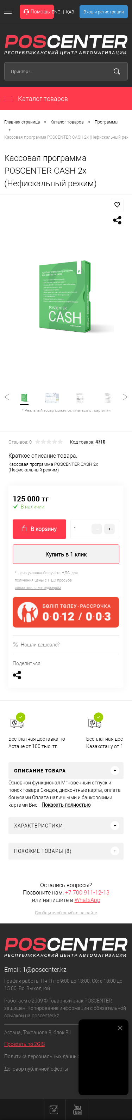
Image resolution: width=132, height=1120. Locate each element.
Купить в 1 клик (66, 554)
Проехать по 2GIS (24, 1044)
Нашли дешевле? (36, 645)
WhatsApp (87, 900)
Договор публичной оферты (36, 1069)
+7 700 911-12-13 (87, 892)
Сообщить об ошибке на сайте (66, 912)
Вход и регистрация (103, 11)
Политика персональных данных (42, 1056)
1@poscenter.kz (45, 969)
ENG (56, 11)
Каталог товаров (36, 98)
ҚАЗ (70, 11)
